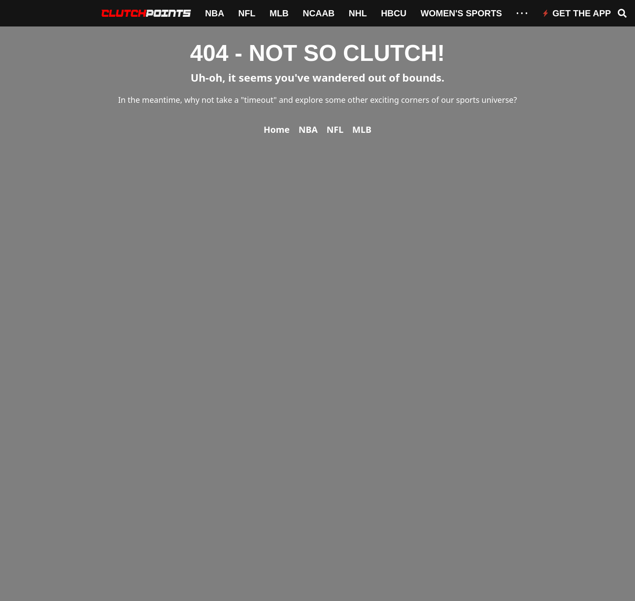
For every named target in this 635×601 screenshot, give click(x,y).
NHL (358, 13)
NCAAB (319, 13)
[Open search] (622, 13)
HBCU (394, 13)
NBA (214, 13)
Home (277, 129)
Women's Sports (461, 13)
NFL (246, 13)
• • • (521, 13)
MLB (278, 13)
